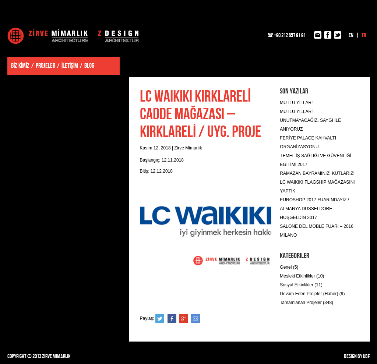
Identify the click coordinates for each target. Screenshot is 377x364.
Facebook (172, 318)
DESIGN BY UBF (357, 356)
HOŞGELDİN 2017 (298, 217)
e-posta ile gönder (195, 318)
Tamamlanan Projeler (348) (306, 302)
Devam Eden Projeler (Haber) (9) (312, 293)
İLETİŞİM (69, 66)
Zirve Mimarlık (73, 36)
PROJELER (45, 66)
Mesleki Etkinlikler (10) (302, 276)
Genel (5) (289, 267)
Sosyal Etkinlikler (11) (301, 284)
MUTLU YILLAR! (296, 102)
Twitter (159, 318)
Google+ (183, 318)
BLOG (89, 66)
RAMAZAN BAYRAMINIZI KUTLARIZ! (317, 173)
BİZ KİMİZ (20, 66)
